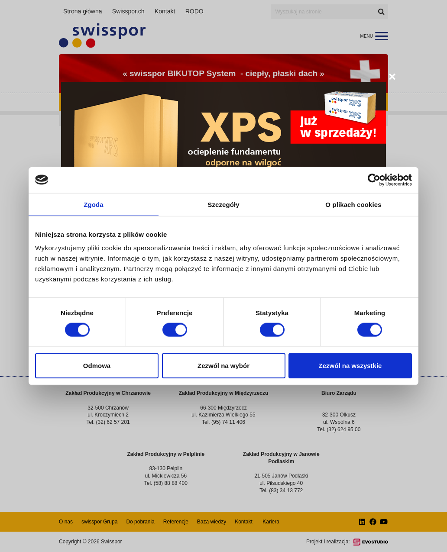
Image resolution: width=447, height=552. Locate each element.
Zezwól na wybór (223, 365)
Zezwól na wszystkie (350, 365)
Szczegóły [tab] (223, 204)
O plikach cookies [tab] (353, 204)
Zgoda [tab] (94, 204)
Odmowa (96, 365)
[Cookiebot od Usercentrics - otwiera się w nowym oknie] (374, 179)
